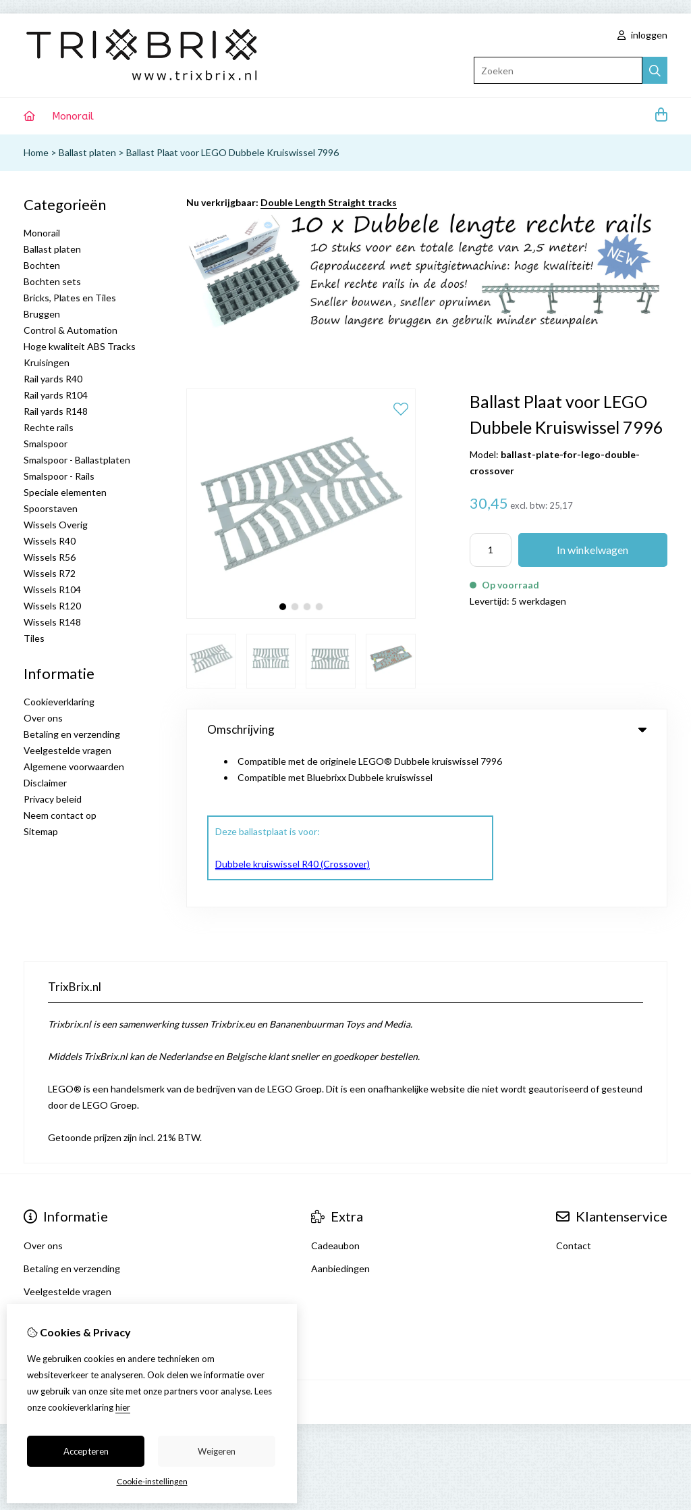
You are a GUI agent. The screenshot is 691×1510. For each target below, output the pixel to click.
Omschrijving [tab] (426, 729)
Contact (573, 1174)
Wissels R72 (50, 573)
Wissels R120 (52, 605)
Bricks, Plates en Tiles (70, 297)
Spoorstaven (51, 508)
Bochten (42, 265)
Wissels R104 (52, 589)
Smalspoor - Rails (59, 476)
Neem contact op (60, 815)
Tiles (34, 638)
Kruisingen (47, 362)
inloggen (642, 35)
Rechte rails (49, 427)
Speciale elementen (65, 492)
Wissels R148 (52, 622)
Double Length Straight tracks (328, 202)
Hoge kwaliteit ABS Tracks (80, 346)
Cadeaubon (335, 1174)
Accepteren (86, 1451)
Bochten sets (52, 281)
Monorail (73, 116)
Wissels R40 (50, 541)
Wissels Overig (56, 524)
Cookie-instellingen (152, 1481)
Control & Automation (70, 330)
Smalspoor (45, 443)
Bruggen (42, 314)
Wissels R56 (50, 557)
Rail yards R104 (56, 395)
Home (36, 152)
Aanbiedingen (340, 1197)
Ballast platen (87, 152)
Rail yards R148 (56, 411)
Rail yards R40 (53, 378)
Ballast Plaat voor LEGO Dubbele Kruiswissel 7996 (232, 152)
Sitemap (41, 831)
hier (122, 1407)
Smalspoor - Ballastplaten (77, 459)
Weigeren (217, 1451)
